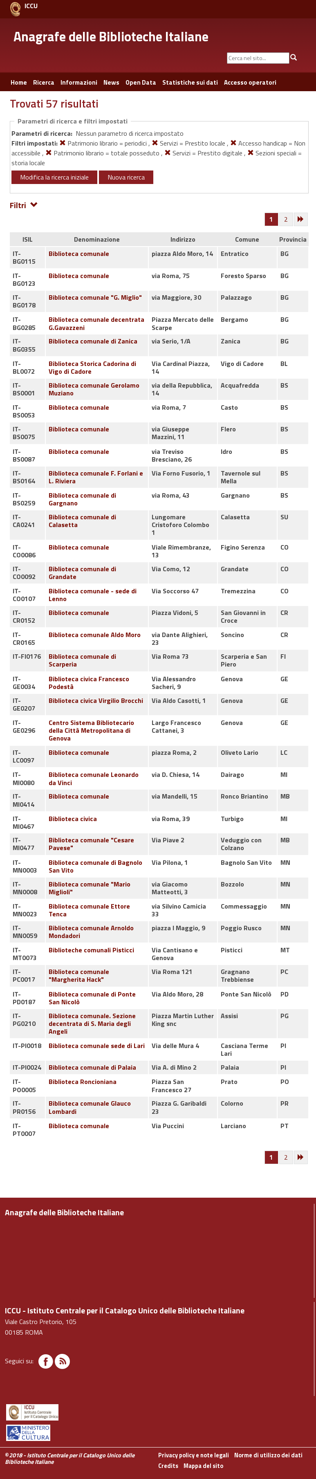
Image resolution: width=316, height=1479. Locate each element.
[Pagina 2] (286, 219)
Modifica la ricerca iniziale (54, 177)
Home (19, 82)
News (111, 82)
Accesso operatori (250, 82)
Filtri (24, 204)
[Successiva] (301, 219)
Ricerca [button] (43, 82)
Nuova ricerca (126, 177)
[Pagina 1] (271, 219)
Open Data (141, 82)
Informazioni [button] (79, 82)
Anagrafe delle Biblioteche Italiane (110, 36)
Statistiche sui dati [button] (190, 82)
